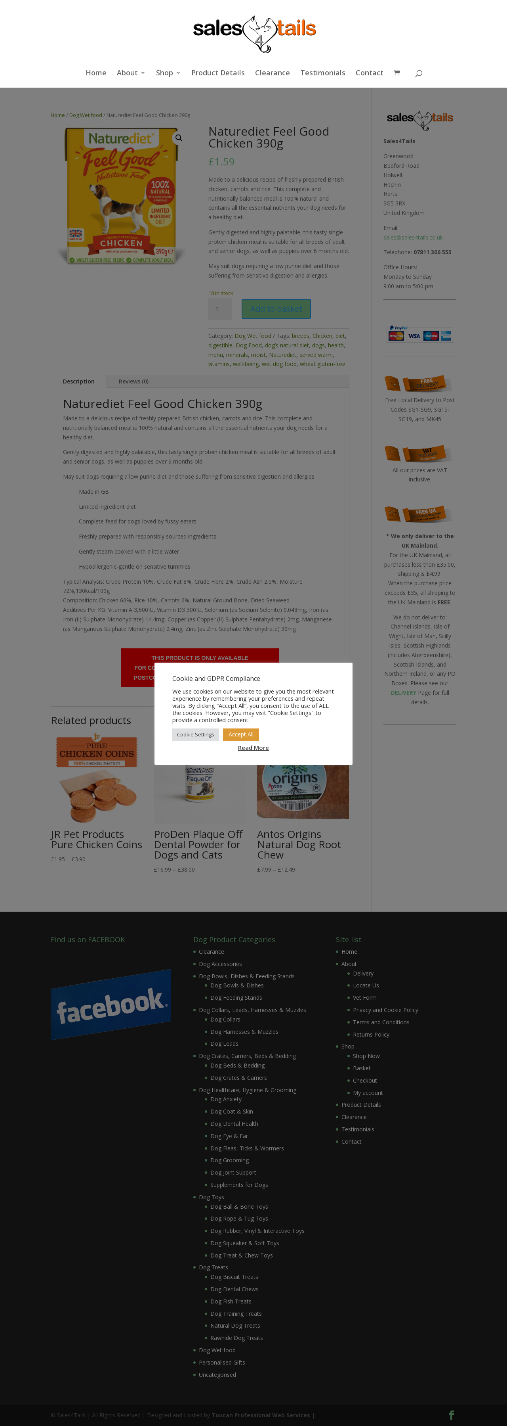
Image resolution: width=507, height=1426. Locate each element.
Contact (369, 73)
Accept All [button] (241, 734)
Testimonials (322, 73)
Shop (164, 73)
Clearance (272, 73)
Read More (253, 747)
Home (96, 73)
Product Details (218, 73)
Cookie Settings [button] (195, 734)
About (127, 73)
